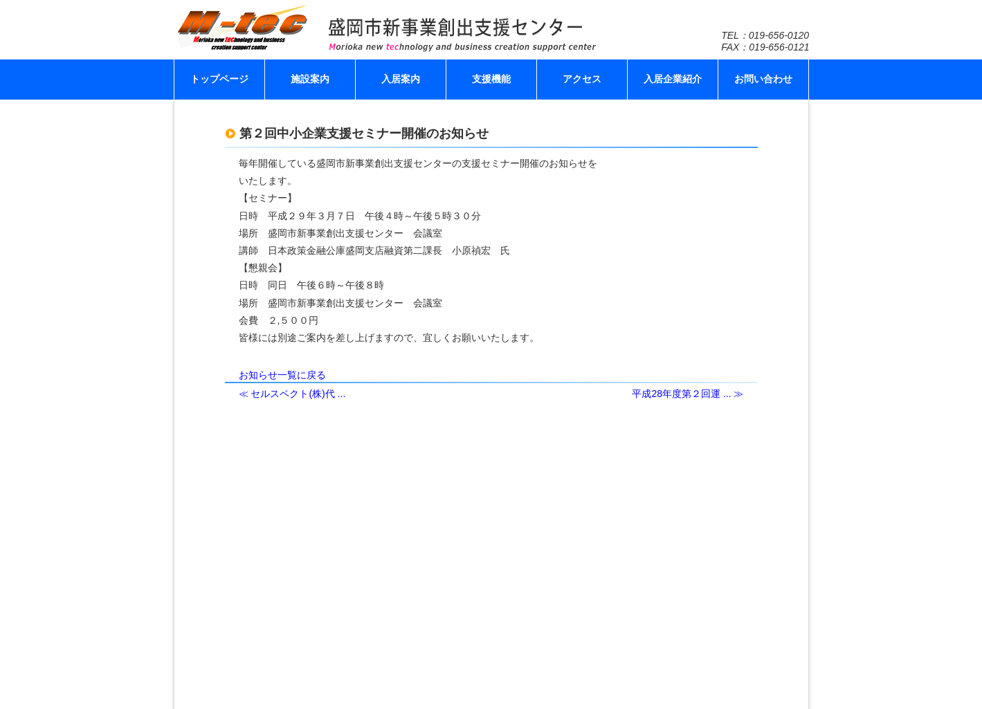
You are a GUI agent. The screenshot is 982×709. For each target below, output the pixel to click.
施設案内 (310, 78)
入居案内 (400, 78)
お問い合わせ (763, 78)
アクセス (582, 78)
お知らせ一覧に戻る (282, 374)
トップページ (219, 78)
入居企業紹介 (673, 78)
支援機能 (491, 78)
